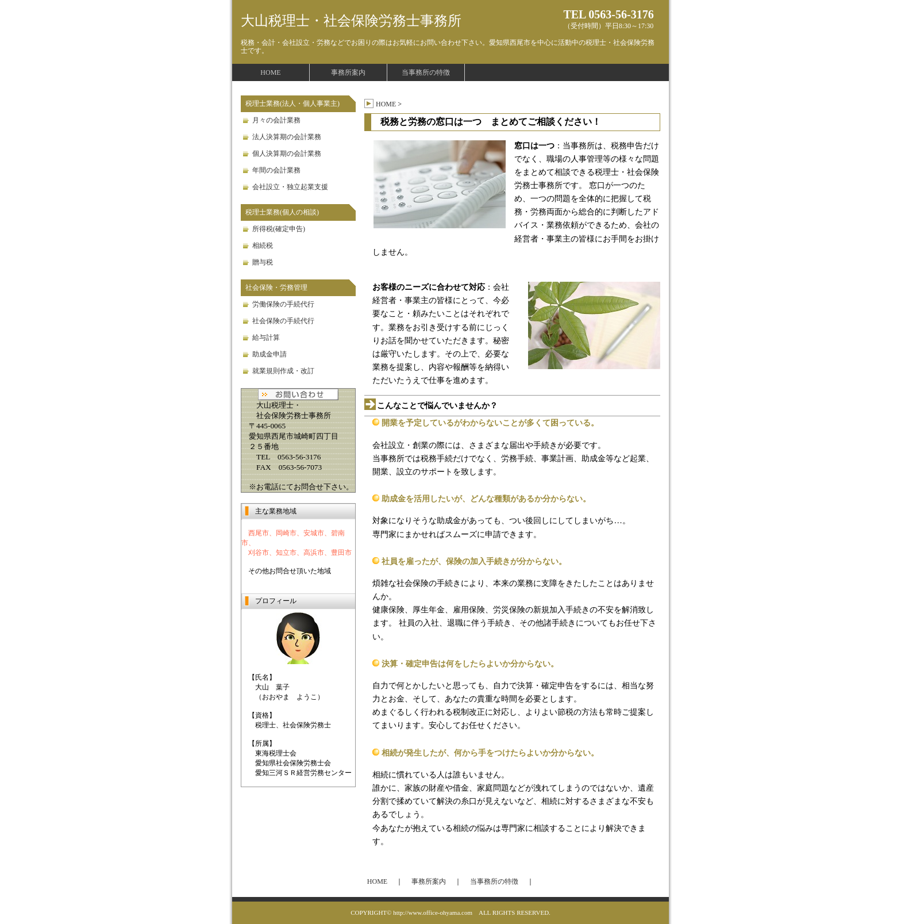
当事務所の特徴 (426, 72)
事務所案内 (348, 72)
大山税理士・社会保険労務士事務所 (351, 20)
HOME (270, 72)
